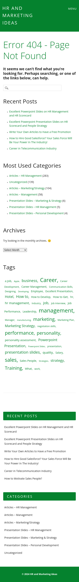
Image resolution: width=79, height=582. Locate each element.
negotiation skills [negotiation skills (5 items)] (46, 326)
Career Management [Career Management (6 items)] (33, 286)
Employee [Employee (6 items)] (37, 291)
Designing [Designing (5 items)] (10, 291)
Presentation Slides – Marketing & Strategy (35, 200)
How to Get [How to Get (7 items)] (60, 297)
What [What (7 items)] (28, 368)
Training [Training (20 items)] (13, 368)
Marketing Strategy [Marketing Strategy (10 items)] (20, 325)
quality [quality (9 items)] (48, 352)
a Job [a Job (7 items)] (8, 281)
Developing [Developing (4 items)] (23, 291)
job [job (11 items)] (45, 302)
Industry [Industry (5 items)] (36, 303)
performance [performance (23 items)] (19, 333)
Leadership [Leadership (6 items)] (29, 311)
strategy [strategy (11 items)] (57, 360)
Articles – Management (23, 194)
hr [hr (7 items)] (71, 297)
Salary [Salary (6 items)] (59, 352)
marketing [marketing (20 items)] (44, 319)
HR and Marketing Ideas (17, 15)
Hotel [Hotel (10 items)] (9, 296)
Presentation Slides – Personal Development (36, 213)
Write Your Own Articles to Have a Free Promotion (40, 132)
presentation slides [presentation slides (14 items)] (22, 352)
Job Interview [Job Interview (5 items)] (58, 303)
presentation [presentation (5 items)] (54, 346)
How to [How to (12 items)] (22, 296)
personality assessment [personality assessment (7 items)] (20, 340)
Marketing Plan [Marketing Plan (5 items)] (66, 320)
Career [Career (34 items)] (48, 280)
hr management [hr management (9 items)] (17, 303)
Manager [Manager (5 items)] (10, 320)
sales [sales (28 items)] (11, 359)
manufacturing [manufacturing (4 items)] (24, 320)
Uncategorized (18, 182)
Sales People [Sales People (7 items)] (28, 360)
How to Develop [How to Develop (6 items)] (40, 297)
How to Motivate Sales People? (23, 478)
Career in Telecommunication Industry (33, 148)
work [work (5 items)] (37, 368)
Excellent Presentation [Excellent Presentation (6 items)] (59, 291)
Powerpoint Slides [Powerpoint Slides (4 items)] (36, 346)
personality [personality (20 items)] (48, 333)
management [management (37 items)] (56, 310)
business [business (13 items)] (29, 280)
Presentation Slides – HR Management (32, 207)
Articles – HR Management (25, 175)
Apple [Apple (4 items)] (16, 281)
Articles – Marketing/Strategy (27, 188)
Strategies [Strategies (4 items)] (43, 361)
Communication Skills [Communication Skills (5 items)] (60, 286)
